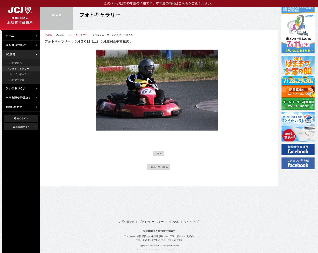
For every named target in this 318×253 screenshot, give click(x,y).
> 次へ (158, 153)
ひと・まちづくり (22, 88)
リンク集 (174, 221)
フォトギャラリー (19, 68)
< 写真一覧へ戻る (158, 167)
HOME (48, 34)
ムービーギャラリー (20, 74)
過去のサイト (21, 118)
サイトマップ (191, 221)
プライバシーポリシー (151, 221)
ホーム (22, 35)
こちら (183, 3)
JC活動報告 (16, 63)
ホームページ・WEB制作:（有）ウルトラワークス (159, 250)
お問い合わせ (22, 107)
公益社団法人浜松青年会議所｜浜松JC (20, 15)
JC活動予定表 (17, 80)
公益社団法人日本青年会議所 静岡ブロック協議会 (142, 205)
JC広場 (22, 54)
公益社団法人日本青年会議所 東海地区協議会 (102, 205)
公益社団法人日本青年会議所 (63, 205)
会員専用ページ (24, 126)
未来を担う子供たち (22, 97)
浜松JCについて (22, 45)
